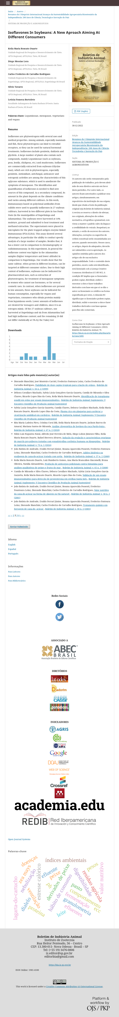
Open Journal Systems (19, 839)
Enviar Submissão (19, 526)
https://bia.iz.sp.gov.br (60, 964)
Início (10, 11)
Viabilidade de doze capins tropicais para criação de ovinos (65, 385)
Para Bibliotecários (17, 580)
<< (9, 515)
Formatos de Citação (83, 342)
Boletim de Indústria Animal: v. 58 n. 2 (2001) (68, 508)
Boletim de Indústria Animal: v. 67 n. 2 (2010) (37, 430)
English (11, 544)
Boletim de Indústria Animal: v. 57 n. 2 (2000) (87, 456)
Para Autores (14, 576)
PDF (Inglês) (82, 111)
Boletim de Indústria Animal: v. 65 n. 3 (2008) (85, 467)
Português (13, 553)
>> (23, 515)
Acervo (20, 11)
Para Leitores (14, 571)
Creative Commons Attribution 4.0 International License (74, 986)
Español (12, 549)
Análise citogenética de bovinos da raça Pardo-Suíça (78, 426)
